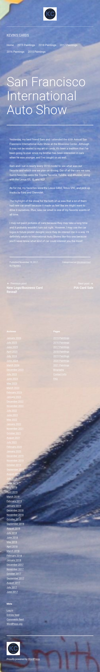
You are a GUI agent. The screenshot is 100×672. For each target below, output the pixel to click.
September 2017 (15, 578)
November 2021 (15, 428)
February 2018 (14, 555)
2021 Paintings (61, 365)
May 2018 (12, 542)
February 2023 (14, 392)
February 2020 (14, 446)
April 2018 (12, 546)
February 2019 (14, 501)
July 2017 (12, 587)
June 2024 (12, 360)
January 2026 (14, 338)
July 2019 (12, 478)
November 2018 (15, 514)
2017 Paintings (68, 45)
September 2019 (15, 469)
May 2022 (12, 419)
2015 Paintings (37, 51)
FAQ (55, 378)
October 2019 (14, 465)
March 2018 (13, 551)
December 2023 (15, 369)
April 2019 (12, 492)
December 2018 (15, 510)
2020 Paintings (61, 360)
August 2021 (13, 437)
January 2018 (14, 560)
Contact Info (60, 374)
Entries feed (13, 615)
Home (10, 45)
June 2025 (12, 347)
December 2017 (15, 564)
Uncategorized (84, 262)
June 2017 (12, 591)
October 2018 (14, 519)
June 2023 (12, 378)
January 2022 (14, 424)
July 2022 (12, 410)
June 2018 (12, 537)
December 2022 (15, 401)
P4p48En (16, 266)
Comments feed (15, 619)
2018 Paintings (47, 45)
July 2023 (12, 374)
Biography (58, 369)
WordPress (34, 659)
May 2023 (12, 383)
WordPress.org (14, 624)
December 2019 (15, 456)
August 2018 (13, 528)
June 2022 (12, 415)
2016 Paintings (15, 51)
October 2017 (14, 573)
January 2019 (14, 505)
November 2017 (15, 569)
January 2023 (14, 397)
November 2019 (15, 460)
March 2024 (13, 365)
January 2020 (14, 451)
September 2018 (15, 523)
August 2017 (13, 582)
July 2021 (12, 442)
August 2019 (13, 474)
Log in (10, 610)
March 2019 (13, 496)
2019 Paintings (26, 45)
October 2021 (14, 433)
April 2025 (12, 351)
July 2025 (12, 342)
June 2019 (12, 483)
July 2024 (12, 356)
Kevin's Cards (18, 35)
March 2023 (13, 388)
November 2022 (15, 406)
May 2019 (12, 487)
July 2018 (12, 533)
